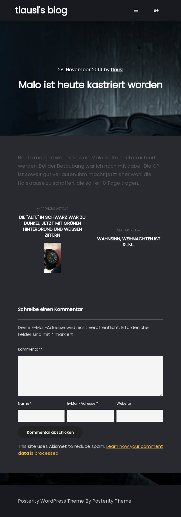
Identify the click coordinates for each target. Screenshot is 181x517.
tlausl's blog (41, 10)
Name (25, 403)
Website (123, 403)
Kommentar (30, 349)
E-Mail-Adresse (82, 403)
